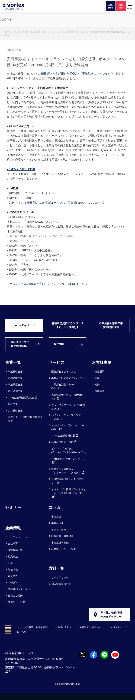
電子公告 (13, 582)
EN (41, 638)
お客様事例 (102, 368)
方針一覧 (57, 574)
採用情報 (60, 349)
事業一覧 (13, 368)
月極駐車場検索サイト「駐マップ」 (68, 487)
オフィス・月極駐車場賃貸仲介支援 (25, 425)
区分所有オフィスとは (63, 377)
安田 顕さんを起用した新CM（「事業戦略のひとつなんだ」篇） (80, 73)
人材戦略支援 (15, 416)
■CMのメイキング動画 (21, 169)
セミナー (14, 513)
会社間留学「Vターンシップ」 (68, 467)
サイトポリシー (60, 583)
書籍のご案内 (15, 601)
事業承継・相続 (60, 549)
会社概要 (13, 549)
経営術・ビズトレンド (63, 555)
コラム (55, 513)
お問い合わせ (67, 634)
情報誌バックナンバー (20, 595)
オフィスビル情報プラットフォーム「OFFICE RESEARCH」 (68, 499)
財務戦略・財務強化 (62, 542)
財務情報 (13, 575)
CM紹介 (12, 588)
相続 (97, 390)
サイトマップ (27, 638)
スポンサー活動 (16, 608)
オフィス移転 (58, 536)
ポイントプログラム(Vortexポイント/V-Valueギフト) (68, 456)
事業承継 (99, 397)
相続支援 (13, 410)
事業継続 (56, 523)
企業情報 (13, 534)
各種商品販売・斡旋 (64, 448)
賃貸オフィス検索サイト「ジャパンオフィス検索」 (67, 477)
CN (47, 638)
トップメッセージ (18, 543)
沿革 (10, 569)
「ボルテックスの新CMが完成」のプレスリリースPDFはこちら (47, 283)
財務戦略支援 (15, 384)
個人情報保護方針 (61, 590)
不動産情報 (57, 529)
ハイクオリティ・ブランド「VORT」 (66, 423)
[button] (130, 6)
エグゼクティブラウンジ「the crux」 (67, 433)
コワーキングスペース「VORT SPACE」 (68, 413)
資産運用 (99, 377)
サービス (57, 368)
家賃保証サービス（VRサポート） (67, 403)
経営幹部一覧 (15, 556)
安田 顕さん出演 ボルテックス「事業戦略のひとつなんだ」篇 (65, 202)
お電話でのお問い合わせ (96, 634)
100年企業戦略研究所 (65, 441)
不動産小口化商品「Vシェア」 (68, 384)
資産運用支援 (15, 397)
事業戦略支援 (15, 377)
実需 (97, 384)
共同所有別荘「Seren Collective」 (63, 392)
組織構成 (13, 562)
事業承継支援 (15, 390)
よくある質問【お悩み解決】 (36, 634)
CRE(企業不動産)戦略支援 (22, 403)
